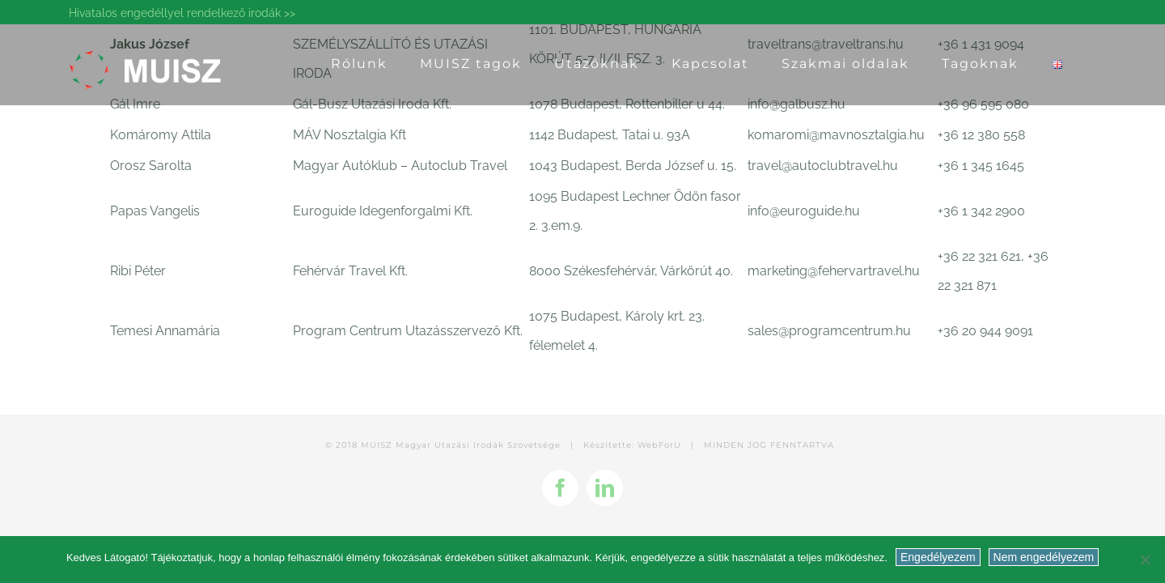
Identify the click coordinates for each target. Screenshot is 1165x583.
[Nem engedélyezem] (1145, 559)
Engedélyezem (938, 557)
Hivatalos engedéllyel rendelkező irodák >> (182, 12)
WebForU (659, 445)
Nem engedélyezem (1044, 557)
